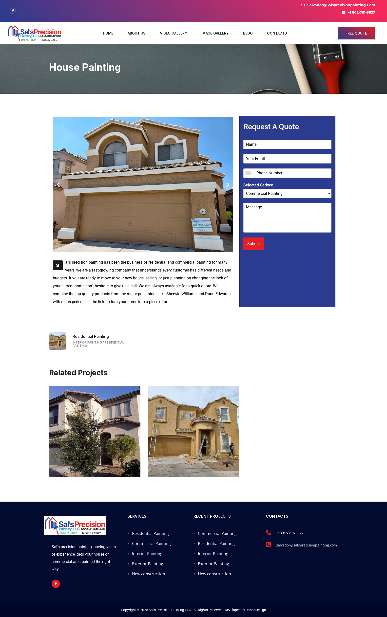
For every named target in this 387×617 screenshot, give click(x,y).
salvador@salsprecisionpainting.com (306, 545)
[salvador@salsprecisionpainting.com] (268, 544)
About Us (137, 33)
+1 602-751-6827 (289, 533)
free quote (356, 33)
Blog (248, 33)
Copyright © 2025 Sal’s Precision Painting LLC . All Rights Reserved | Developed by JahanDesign (193, 610)
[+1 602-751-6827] (268, 532)
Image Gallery (215, 33)
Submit (253, 243)
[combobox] (249, 173)
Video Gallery (173, 33)
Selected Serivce (258, 185)
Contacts (277, 33)
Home (108, 33)
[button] (58, 184)
